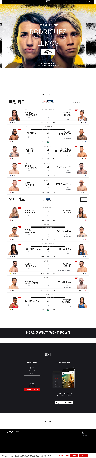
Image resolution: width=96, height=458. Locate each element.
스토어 (86, 5)
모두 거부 (74, 455)
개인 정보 (84, 435)
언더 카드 (51, 95)
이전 (4, 31)
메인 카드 (44, 95)
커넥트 (70, 5)
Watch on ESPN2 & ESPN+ (77, 102)
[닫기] (93, 455)
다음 (92, 31)
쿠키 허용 (83, 455)
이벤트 (6, 5)
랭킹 (11, 5)
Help (76, 432)
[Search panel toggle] (89, 5)
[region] (48, 455)
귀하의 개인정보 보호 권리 (64, 455)
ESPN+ (83, 199)
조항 (83, 434)
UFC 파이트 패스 (78, 5)
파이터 (16, 5)
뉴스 (22, 5)
